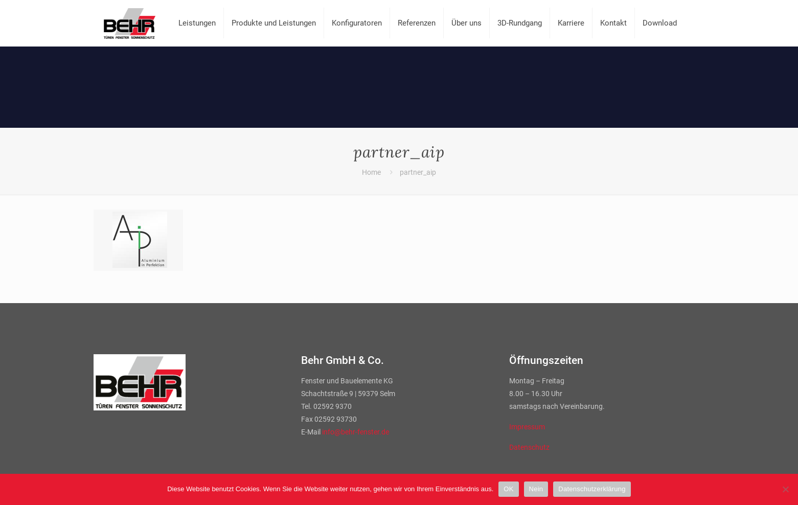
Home (371, 172)
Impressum (527, 427)
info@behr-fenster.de (355, 432)
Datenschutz (529, 447)
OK (508, 489)
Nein (536, 489)
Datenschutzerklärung (591, 489)
